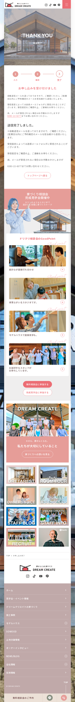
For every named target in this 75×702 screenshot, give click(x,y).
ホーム (9, 590)
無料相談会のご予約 (23, 697)
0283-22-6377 (14, 115)
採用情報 (10, 672)
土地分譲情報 (13, 639)
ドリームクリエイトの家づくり (22, 606)
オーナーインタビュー (17, 647)
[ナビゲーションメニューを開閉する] (66, 4)
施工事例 (10, 615)
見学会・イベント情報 (17, 598)
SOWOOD (11, 631)
